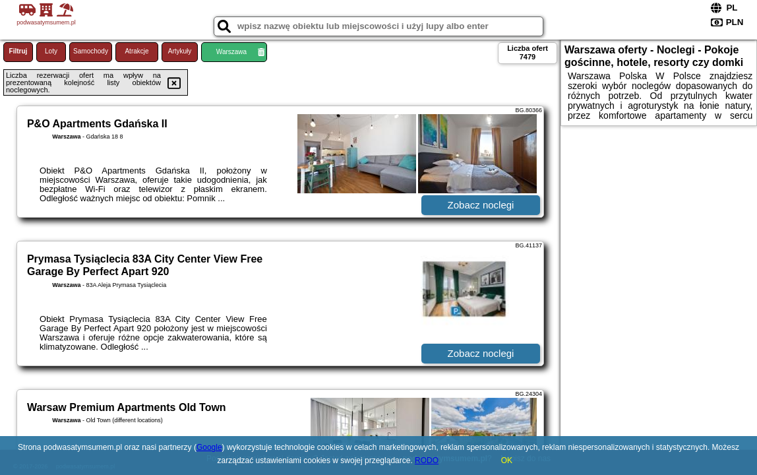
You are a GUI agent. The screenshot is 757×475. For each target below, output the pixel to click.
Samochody (90, 51)
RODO (427, 460)
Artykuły (180, 51)
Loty (51, 51)
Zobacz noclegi (481, 204)
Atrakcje (136, 51)
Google (209, 447)
